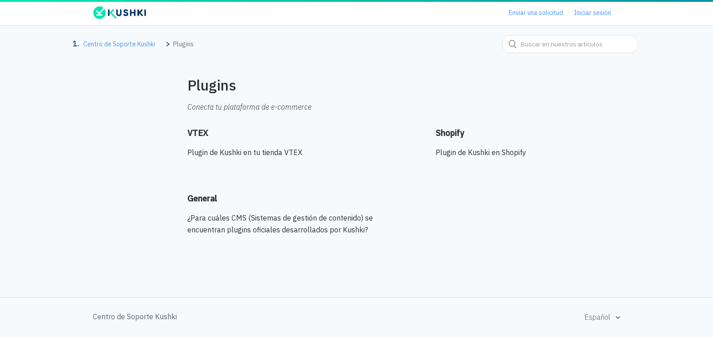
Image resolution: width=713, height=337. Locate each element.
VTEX (197, 133)
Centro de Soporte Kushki (119, 44)
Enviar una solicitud (536, 13)
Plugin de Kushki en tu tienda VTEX (244, 152)
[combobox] (570, 44)
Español (598, 317)
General (202, 198)
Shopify (450, 133)
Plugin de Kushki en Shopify (481, 152)
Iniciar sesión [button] (592, 13)
